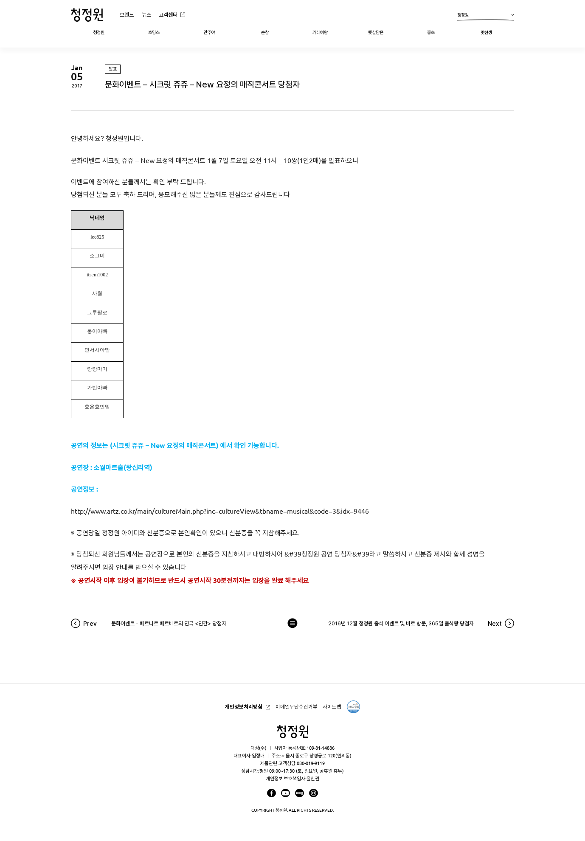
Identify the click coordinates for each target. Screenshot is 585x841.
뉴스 (146, 14)
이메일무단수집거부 (297, 706)
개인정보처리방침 (243, 706)
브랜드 (127, 14)
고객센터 (168, 14)
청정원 (485, 16)
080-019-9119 (311, 763)
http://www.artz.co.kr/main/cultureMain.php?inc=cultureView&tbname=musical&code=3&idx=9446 (221, 511)
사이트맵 (332, 706)
